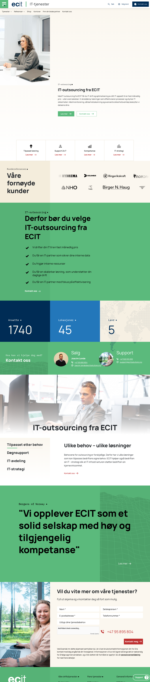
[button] (31, 150)
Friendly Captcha (94, 633)
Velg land (123, 4)
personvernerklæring (130, 654)
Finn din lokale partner (51, 11)
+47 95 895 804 (81, 362)
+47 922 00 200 (126, 359)
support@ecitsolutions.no (131, 362)
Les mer (124, 563)
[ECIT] (17, 4)
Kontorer (37, 11)
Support (142, 677)
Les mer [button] (66, 114)
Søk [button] (111, 4)
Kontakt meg (133, 641)
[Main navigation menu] (4, 4)
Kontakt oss (140, 4)
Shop (29, 11)
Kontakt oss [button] (86, 114)
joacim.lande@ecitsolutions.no (88, 365)
